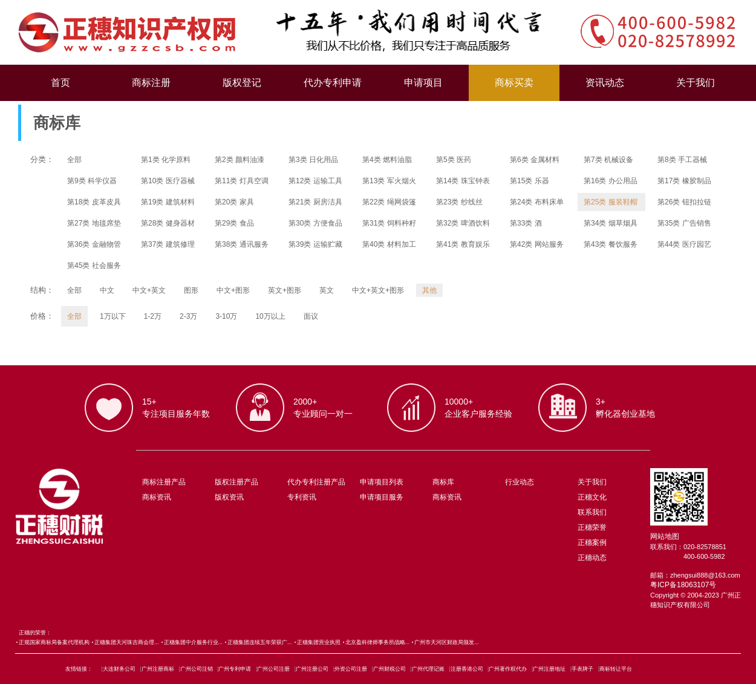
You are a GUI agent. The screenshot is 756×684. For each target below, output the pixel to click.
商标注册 (151, 82)
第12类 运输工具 (315, 181)
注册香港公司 (467, 669)
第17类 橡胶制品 (684, 181)
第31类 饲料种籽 (389, 223)
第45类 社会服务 (94, 265)
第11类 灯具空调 (242, 181)
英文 (326, 290)
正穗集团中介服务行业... (193, 642)
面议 (311, 316)
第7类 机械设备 (608, 159)
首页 (60, 82)
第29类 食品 (234, 223)
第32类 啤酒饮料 (463, 223)
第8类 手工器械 (682, 159)
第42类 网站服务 (537, 244)
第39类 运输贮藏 (315, 244)
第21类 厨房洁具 (315, 202)
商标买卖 (514, 82)
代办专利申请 (333, 82)
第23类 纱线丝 (459, 202)
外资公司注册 (350, 669)
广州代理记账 (428, 669)
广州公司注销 (196, 669)
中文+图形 (233, 290)
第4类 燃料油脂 (387, 159)
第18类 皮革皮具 (94, 202)
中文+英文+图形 (378, 290)
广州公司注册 (273, 669)
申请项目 (423, 82)
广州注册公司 (312, 669)
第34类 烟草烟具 (610, 223)
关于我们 (695, 82)
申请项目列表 (381, 482)
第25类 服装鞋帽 (610, 202)
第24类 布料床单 (537, 202)
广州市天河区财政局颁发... (446, 642)
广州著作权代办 (508, 669)
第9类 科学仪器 (92, 181)
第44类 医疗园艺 (684, 244)
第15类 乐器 (529, 181)
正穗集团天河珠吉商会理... (126, 642)
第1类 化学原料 (166, 159)
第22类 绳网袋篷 (389, 202)
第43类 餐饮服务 (610, 244)
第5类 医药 (453, 159)
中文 (107, 290)
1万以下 (113, 316)
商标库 (443, 482)
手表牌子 (582, 669)
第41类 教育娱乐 (463, 244)
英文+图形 (284, 290)
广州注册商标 (158, 669)
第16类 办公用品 (610, 181)
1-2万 (152, 316)
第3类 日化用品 (313, 159)
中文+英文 (149, 290)
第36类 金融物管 (94, 244)
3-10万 (226, 316)
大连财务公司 (119, 669)
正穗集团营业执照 (319, 642)
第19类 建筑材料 (168, 202)
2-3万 (188, 316)
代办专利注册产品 (316, 482)
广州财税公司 (389, 669)
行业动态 (519, 482)
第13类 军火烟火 (389, 181)
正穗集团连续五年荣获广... (259, 642)
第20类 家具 (234, 202)
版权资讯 (229, 497)
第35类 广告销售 (684, 223)
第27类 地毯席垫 (94, 223)
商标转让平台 (615, 669)
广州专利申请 (234, 669)
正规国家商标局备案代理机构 (54, 642)
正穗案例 (592, 542)
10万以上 (270, 316)
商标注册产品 (164, 482)
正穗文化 (592, 497)
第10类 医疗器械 (168, 181)
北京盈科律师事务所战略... (377, 642)
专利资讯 (301, 497)
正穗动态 (592, 557)
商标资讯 (156, 497)
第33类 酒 (526, 223)
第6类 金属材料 (534, 159)
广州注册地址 (549, 669)
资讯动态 (604, 82)
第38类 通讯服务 (242, 244)
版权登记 (242, 82)
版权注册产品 (236, 482)
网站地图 (664, 536)
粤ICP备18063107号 (683, 585)
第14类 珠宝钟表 (463, 181)
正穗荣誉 (592, 527)
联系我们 (592, 512)
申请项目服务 (381, 497)
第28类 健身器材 (168, 223)
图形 (191, 290)
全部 (74, 159)
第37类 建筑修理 (168, 244)
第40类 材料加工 (389, 244)
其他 (429, 290)
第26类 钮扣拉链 (684, 202)
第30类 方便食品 (315, 223)
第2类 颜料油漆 (239, 159)
